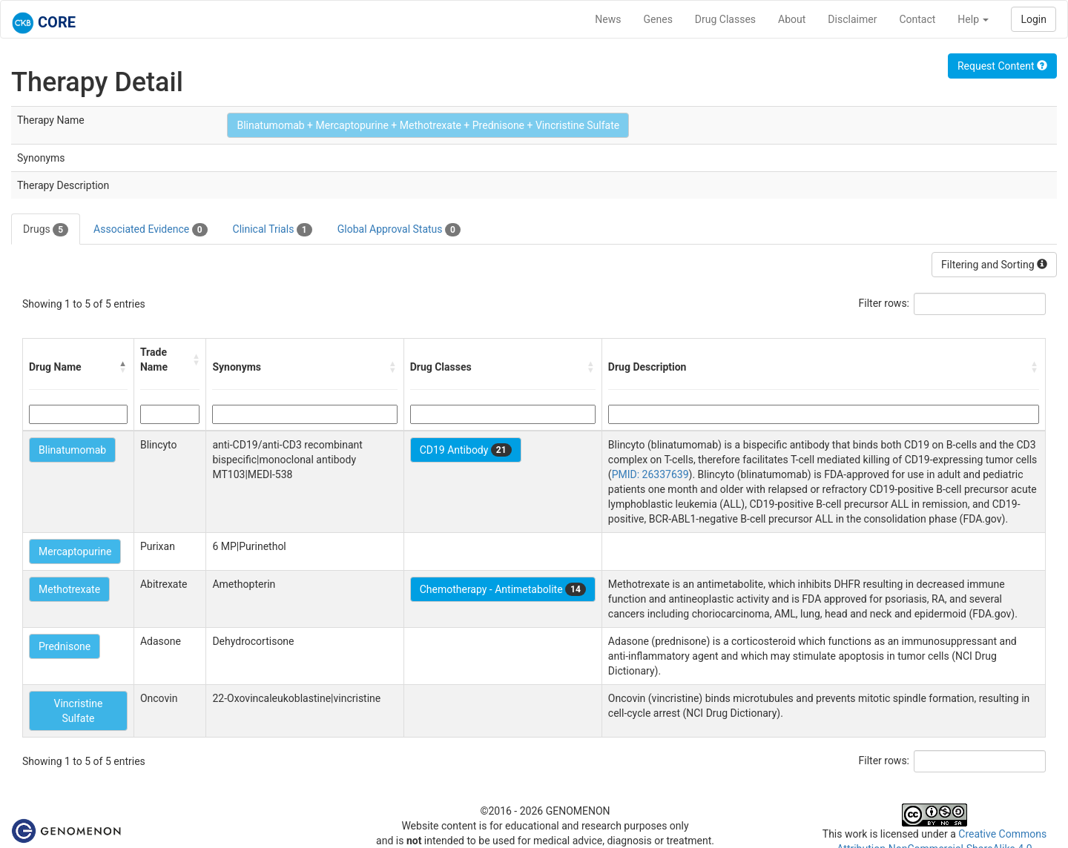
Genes (658, 19)
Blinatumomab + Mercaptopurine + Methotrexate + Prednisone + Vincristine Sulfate (428, 125)
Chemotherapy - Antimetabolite (503, 589)
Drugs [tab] (45, 229)
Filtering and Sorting (994, 265)
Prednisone (64, 646)
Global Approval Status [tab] (399, 229)
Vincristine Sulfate (78, 711)
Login (1033, 19)
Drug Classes (725, 19)
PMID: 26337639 (650, 474)
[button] (123, 367)
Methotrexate (69, 589)
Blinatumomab (72, 450)
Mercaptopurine (75, 551)
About (791, 19)
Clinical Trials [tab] (272, 229)
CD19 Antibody (466, 450)
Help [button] (973, 19)
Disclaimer (852, 19)
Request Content (1002, 66)
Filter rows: (884, 303)
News (608, 19)
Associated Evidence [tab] (150, 229)
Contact (917, 19)
